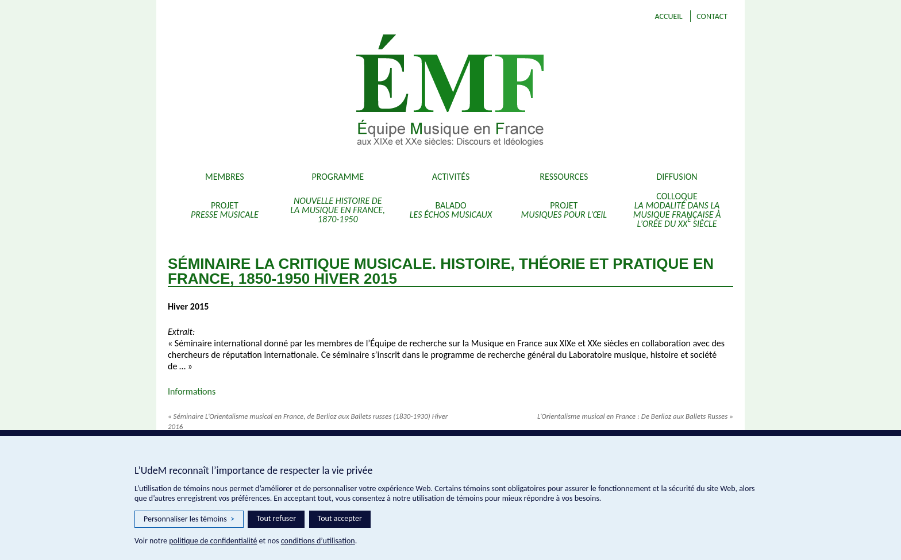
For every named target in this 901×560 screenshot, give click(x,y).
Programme (337, 176)
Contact (711, 16)
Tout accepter (340, 518)
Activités (451, 176)
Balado (451, 210)
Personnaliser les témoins (189, 519)
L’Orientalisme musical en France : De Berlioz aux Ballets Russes (635, 416)
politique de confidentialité (213, 541)
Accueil (668, 16)
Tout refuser (276, 518)
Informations (191, 391)
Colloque (677, 210)
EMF (519, 91)
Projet (225, 210)
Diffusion (677, 176)
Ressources (564, 176)
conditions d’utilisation (318, 541)
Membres (224, 176)
